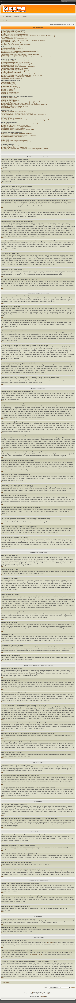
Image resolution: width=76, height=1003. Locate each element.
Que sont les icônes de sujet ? (9, 93)
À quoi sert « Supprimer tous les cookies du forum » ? (16, 44)
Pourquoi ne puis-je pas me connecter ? (12, 31)
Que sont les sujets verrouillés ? (10, 92)
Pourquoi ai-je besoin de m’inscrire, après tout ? (14, 33)
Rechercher (24, 16)
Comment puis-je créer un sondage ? (11, 65)
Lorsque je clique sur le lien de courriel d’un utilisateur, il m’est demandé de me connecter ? (26, 57)
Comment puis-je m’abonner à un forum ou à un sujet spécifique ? (19, 135)
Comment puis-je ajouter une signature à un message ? (16, 64)
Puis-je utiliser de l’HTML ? (8, 83)
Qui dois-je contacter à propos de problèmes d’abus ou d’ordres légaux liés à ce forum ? (25, 148)
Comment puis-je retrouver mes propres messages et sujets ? (18, 129)
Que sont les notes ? (7, 90)
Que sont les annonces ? (8, 89)
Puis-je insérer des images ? (9, 86)
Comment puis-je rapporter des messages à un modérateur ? (18, 74)
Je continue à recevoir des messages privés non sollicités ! (17, 113)
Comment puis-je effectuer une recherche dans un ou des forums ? (19, 124)
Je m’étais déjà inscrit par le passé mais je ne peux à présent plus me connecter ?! (23, 40)
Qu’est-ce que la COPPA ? (8, 41)
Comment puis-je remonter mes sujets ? (12, 78)
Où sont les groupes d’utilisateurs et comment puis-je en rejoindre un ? (20, 102)
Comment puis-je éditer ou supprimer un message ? (15, 62)
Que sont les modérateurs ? (9, 99)
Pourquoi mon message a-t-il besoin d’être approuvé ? (16, 76)
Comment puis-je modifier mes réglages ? (12, 48)
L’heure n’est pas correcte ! (8, 50)
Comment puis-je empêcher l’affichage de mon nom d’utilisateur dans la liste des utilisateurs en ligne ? (29, 36)
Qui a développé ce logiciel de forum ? (11, 146)
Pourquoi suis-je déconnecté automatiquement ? (14, 34)
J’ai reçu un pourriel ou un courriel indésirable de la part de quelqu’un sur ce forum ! (24, 114)
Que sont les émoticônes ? (8, 85)
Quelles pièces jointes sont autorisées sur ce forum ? (15, 140)
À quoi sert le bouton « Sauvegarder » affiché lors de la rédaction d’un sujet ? (22, 75)
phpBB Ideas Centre (36, 954)
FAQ (3, 16)
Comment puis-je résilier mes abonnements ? (13, 136)
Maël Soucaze (43, 996)
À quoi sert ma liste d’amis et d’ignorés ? (12, 118)
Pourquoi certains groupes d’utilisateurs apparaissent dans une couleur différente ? (24, 104)
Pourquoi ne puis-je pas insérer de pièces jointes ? (15, 71)
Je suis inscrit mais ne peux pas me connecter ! (14, 38)
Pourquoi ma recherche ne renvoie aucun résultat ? (15, 125)
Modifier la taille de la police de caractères (1, 1)
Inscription (9, 16)
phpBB (31, 992)
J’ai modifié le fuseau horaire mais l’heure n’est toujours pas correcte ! (20, 51)
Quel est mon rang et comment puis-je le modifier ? (15, 55)
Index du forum (5, 20)
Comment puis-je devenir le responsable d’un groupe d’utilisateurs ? (20, 103)
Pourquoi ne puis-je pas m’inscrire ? (11, 43)
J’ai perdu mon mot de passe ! (9, 37)
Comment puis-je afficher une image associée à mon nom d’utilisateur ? (20, 54)
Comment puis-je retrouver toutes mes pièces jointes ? (16, 142)
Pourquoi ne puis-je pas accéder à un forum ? (13, 69)
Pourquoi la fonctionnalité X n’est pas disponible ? (15, 147)
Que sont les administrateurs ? (9, 97)
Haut (2, 168)
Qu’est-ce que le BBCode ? (8, 82)
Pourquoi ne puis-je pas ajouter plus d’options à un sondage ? (18, 66)
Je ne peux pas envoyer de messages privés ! (13, 111)
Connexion (16, 16)
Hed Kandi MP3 (46, 994)
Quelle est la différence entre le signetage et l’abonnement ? (17, 133)
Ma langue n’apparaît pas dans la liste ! (12, 52)
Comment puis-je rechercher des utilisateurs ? (13, 128)
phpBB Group (49, 942)
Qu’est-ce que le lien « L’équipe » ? (11, 107)
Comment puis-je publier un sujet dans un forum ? (15, 61)
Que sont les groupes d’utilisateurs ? (11, 100)
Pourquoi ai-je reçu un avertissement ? (11, 72)
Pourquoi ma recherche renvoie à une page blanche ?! (16, 126)
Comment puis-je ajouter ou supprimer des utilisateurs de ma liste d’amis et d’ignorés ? (25, 120)
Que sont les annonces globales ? (10, 88)
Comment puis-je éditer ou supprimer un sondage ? (15, 68)
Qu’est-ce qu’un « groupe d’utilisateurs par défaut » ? (15, 106)
